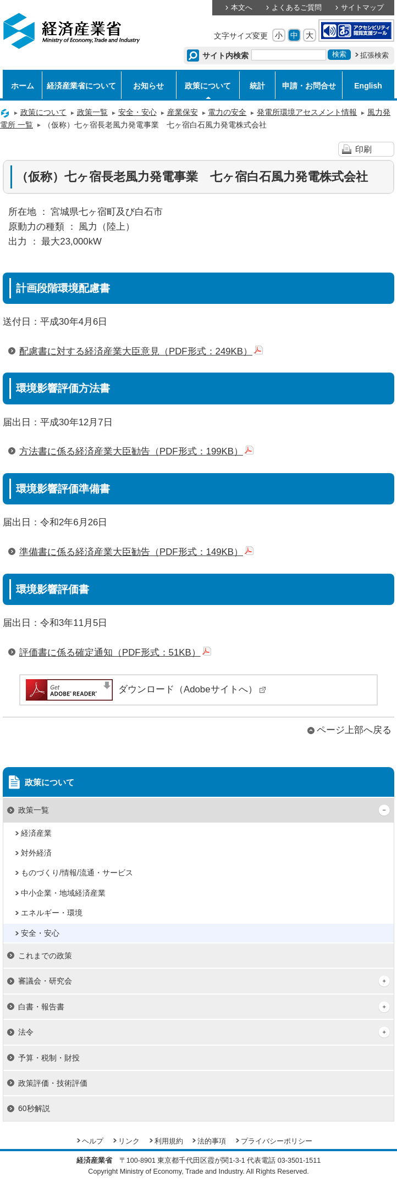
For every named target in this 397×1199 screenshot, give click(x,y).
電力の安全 (227, 112)
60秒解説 (34, 1108)
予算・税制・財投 (49, 1057)
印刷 (363, 149)
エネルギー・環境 (51, 912)
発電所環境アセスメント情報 (307, 112)
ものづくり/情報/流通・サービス (77, 872)
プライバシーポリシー (276, 1141)
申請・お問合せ (309, 85)
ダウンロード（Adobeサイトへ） (145, 689)
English (368, 85)
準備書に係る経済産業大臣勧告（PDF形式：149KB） (136, 552)
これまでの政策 (45, 955)
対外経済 (36, 852)
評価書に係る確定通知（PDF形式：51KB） (115, 652)
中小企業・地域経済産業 (63, 893)
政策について (208, 85)
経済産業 (36, 833)
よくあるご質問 (297, 8)
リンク (129, 1141)
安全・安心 (137, 112)
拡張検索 (374, 55)
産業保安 (182, 112)
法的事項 (211, 1141)
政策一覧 (92, 112)
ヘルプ (92, 1141)
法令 (26, 1032)
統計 (257, 85)
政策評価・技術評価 (52, 1083)
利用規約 (169, 1141)
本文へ (241, 8)
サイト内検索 (225, 55)
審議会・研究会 (45, 980)
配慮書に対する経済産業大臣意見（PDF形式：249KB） (141, 351)
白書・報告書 (41, 1006)
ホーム (22, 85)
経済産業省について (81, 85)
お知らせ (148, 85)
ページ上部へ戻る (354, 730)
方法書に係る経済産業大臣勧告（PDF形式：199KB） (136, 451)
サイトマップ (362, 8)
